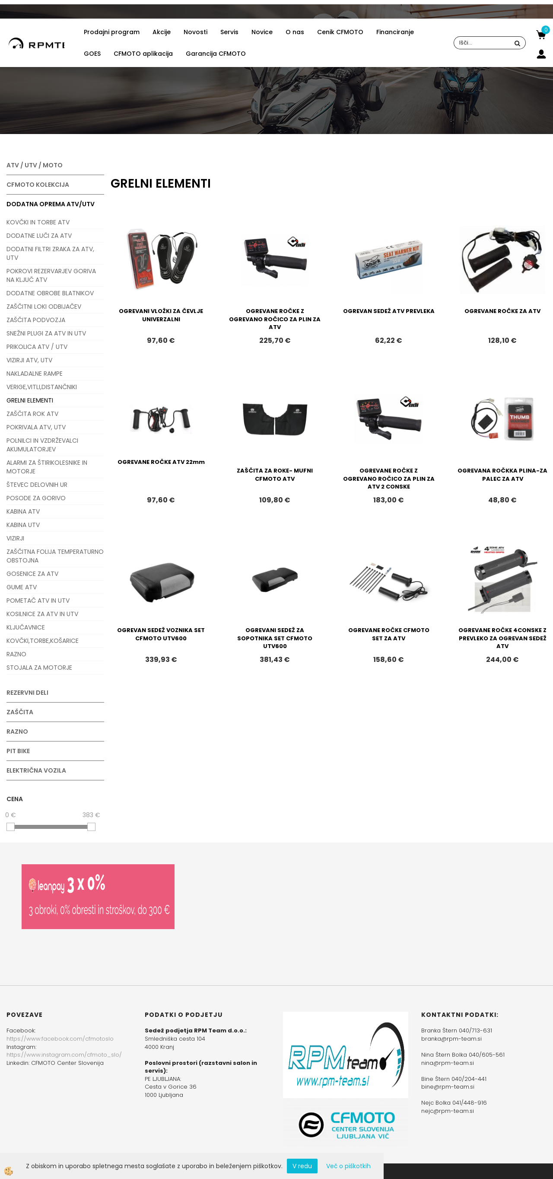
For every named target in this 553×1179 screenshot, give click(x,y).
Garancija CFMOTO (216, 53)
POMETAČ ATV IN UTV (38, 600)
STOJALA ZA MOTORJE (39, 667)
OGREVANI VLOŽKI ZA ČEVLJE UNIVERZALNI (161, 315)
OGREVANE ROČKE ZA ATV (502, 311)
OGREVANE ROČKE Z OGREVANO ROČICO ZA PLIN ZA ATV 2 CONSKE (389, 478)
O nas (295, 32)
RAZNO (16, 654)
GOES (92, 53)
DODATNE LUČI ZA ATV (39, 235)
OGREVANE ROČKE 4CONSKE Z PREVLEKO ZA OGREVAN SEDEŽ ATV (502, 638)
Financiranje (395, 32)
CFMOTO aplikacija (143, 53)
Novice (262, 32)
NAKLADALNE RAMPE (34, 373)
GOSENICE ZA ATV (32, 573)
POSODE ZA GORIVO (36, 498)
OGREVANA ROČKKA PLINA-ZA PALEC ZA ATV (502, 474)
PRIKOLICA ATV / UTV (36, 346)
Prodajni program (112, 32)
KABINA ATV (23, 511)
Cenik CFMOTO (340, 32)
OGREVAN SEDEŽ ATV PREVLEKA (389, 311)
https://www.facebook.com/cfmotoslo (60, 1039)
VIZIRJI (15, 538)
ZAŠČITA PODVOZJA (35, 320)
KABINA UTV (23, 525)
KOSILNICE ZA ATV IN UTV (42, 614)
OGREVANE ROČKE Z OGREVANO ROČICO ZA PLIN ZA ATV (275, 319)
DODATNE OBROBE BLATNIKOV (50, 293)
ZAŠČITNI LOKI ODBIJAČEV (43, 306)
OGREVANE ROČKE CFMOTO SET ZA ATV (388, 634)
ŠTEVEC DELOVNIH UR (36, 484)
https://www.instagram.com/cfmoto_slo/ (64, 1055)
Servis (229, 32)
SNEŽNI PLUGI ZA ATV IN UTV (46, 333)
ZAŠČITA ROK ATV (32, 413)
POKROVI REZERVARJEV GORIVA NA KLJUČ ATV (51, 275)
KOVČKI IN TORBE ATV (38, 222)
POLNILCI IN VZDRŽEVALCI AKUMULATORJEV (42, 445)
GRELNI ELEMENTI (29, 400)
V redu (302, 1166)
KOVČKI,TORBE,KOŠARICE (42, 640)
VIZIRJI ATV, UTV (29, 360)
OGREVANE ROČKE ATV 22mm (161, 462)
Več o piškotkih (348, 1166)
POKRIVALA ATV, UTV (36, 427)
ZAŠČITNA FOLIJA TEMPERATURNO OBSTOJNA (55, 556)
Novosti (195, 32)
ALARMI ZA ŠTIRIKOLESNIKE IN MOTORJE (46, 467)
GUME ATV (21, 587)
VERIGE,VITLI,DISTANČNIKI (41, 387)
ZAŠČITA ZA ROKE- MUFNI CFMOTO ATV (275, 474)
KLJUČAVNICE (25, 627)
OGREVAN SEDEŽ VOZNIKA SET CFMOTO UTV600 (161, 634)
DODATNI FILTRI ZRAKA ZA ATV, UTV (50, 253)
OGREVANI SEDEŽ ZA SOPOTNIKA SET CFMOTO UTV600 (274, 638)
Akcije (162, 32)
